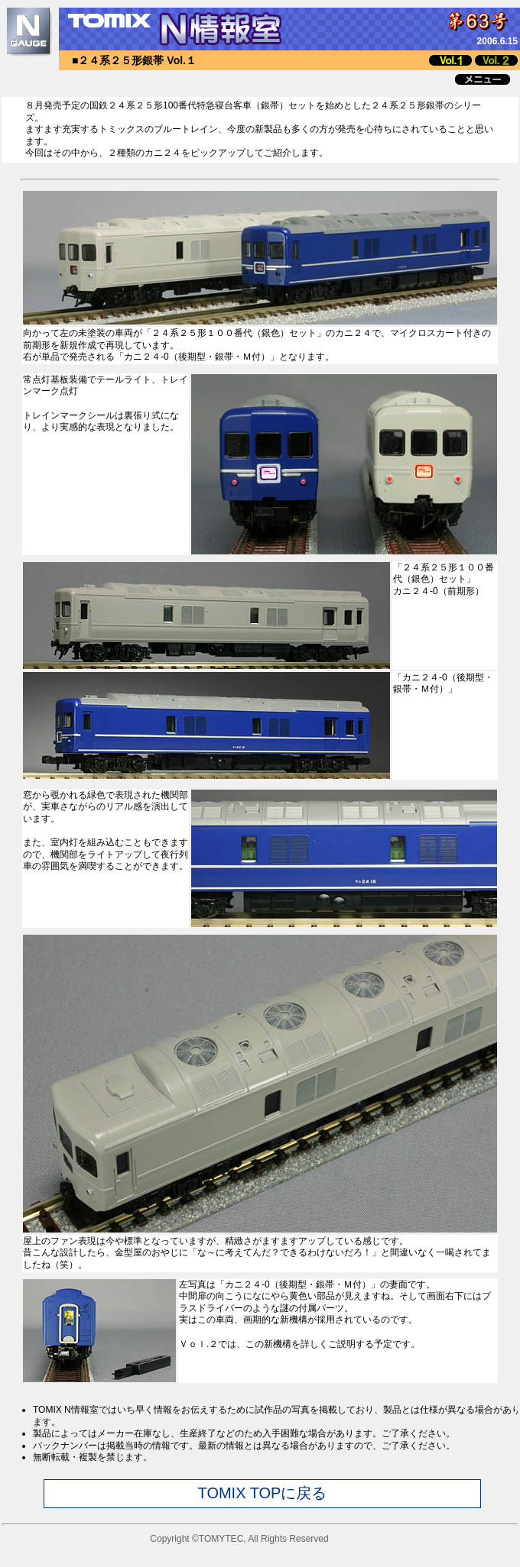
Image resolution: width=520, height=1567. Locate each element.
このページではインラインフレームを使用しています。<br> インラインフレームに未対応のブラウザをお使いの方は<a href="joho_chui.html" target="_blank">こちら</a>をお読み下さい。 (260, 1473)
